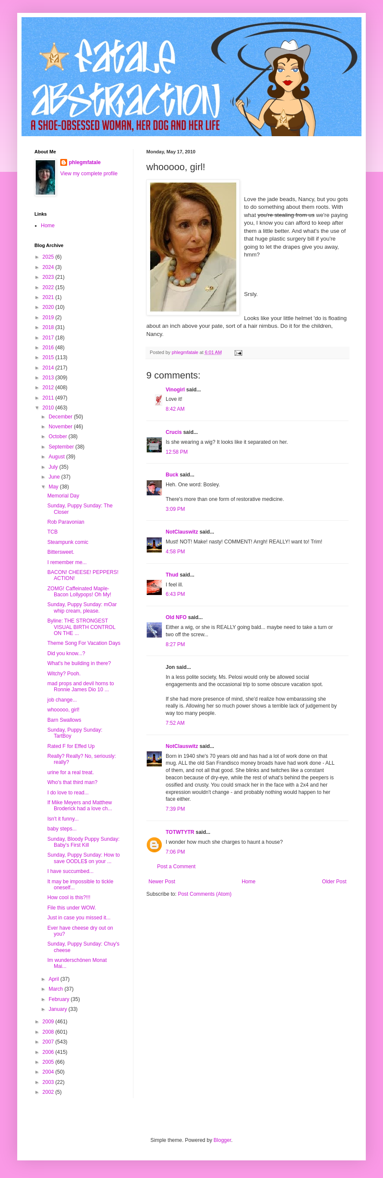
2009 (49, 1022)
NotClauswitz (182, 532)
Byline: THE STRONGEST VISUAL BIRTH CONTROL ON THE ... (81, 627)
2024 (49, 267)
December (61, 417)
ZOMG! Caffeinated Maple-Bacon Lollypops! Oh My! (79, 592)
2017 (49, 338)
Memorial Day (63, 496)
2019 (49, 317)
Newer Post (161, 882)
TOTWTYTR (180, 832)
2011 (49, 398)
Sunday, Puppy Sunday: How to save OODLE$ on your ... (83, 858)
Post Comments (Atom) (205, 894)
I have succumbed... (70, 871)
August (57, 457)
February (60, 999)
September (62, 447)
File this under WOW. (71, 908)
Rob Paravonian (65, 522)
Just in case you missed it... (79, 918)
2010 (49, 408)
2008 (49, 1032)
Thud (172, 575)
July (54, 467)
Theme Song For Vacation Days (83, 643)
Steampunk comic (67, 542)
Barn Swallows (64, 720)
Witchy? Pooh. (63, 674)
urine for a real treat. (70, 772)
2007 (49, 1042)
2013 (49, 378)
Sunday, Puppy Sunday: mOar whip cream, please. (82, 607)
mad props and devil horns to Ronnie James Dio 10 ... (80, 687)
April (54, 979)
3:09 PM (175, 509)
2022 (49, 287)
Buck (172, 475)
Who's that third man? (72, 782)
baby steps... (62, 829)
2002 (49, 1092)
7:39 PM (175, 809)
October (58, 436)
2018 (49, 327)
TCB (52, 532)
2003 (49, 1082)
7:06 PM (175, 852)
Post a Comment (176, 867)
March (57, 989)
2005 (49, 1062)
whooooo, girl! (63, 710)
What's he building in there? (79, 663)
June (55, 477)
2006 (49, 1052)
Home (249, 882)
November (61, 427)
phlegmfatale (85, 162)
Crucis (174, 432)
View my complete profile (88, 174)
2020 (49, 307)
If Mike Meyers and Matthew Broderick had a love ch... (79, 806)
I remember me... (66, 562)
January (58, 1009)
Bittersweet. (60, 552)
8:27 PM (175, 644)
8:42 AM (175, 409)
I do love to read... (68, 793)
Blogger (222, 1140)
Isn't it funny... (63, 819)
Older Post (334, 882)
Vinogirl (175, 390)
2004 (49, 1072)
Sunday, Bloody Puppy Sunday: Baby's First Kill (83, 842)
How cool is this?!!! (68, 897)
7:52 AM (175, 723)
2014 (49, 368)
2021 (49, 297)
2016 (49, 348)
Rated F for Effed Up (71, 746)
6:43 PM (175, 594)
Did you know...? (66, 653)
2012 (49, 388)
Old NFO (176, 617)
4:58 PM (175, 552)
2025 (49, 257)
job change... (62, 700)
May (54, 487)
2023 (49, 277)
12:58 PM (177, 452)
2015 (49, 357)
